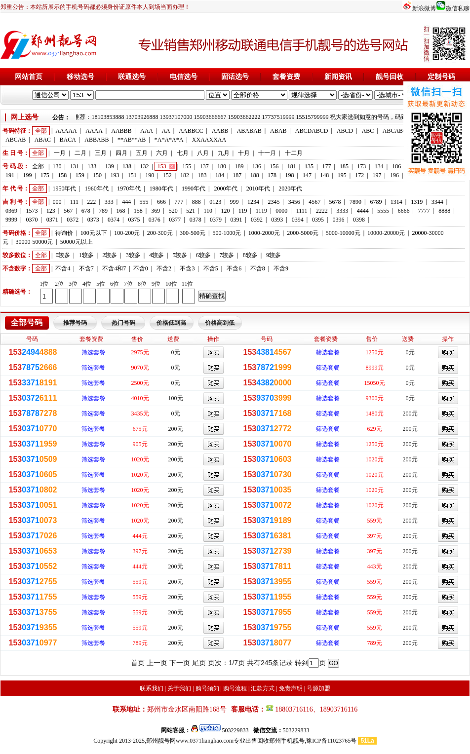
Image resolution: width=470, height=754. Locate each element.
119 (242, 210)
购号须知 (207, 688)
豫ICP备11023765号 (331, 740)
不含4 (62, 268)
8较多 (250, 255)
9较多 (273, 255)
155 (186, 166)
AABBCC (191, 130)
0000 (281, 210)
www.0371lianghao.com (205, 740)
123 (50, 210)
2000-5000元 (302, 232)
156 (274, 166)
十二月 (294, 153)
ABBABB (96, 139)
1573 (32, 210)
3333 (342, 210)
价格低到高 (171, 322)
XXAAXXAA (209, 139)
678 (85, 210)
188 (254, 175)
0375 (134, 219)
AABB (220, 130)
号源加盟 (318, 688)
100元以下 (93, 232)
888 (196, 201)
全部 (41, 130)
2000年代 (225, 188)
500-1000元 (226, 232)
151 (132, 175)
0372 (72, 219)
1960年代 (97, 188)
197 (377, 175)
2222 (322, 210)
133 (91, 166)
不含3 (187, 268)
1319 (417, 201)
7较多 (226, 255)
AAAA (94, 130)
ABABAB (249, 130)
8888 (444, 210)
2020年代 (290, 188)
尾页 (199, 663)
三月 (101, 153)
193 (114, 175)
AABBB (121, 130)
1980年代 (161, 188)
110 (207, 210)
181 (291, 166)
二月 (80, 153)
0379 (216, 219)
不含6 (234, 268)
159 (80, 175)
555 (144, 201)
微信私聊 (458, 8)
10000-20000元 (386, 232)
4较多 (156, 255)
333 (109, 201)
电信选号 (183, 76)
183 (201, 175)
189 (239, 166)
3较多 (133, 255)
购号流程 (235, 688)
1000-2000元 (264, 232)
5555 (383, 210)
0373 (93, 219)
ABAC (43, 139)
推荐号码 (75, 322)
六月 (162, 153)
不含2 (164, 268)
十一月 (267, 153)
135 (309, 166)
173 (361, 166)
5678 (335, 201)
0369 (11, 210)
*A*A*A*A (169, 139)
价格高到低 (220, 322)
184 (219, 175)
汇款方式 (262, 688)
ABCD (345, 130)
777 (178, 201)
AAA (146, 130)
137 (204, 166)
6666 (403, 210)
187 (237, 175)
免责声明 (291, 688)
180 (221, 166)
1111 (302, 210)
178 (272, 175)
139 (109, 166)
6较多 (203, 255)
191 (9, 175)
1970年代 (129, 188)
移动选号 (80, 76)
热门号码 (123, 322)
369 (155, 210)
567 (68, 210)
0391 (236, 219)
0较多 (62, 255)
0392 (257, 219)
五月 (142, 153)
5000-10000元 (343, 232)
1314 (396, 201)
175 (44, 175)
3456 (294, 201)
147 (307, 175)
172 (359, 175)
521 (190, 210)
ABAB (278, 130)
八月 (203, 153)
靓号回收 (389, 76)
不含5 (210, 268)
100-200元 (127, 232)
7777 (424, 210)
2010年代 (258, 188)
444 (126, 201)
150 (97, 175)
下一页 (179, 663)
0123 (215, 201)
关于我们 (179, 688)
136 (256, 166)
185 (344, 166)
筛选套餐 (93, 352)
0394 (298, 219)
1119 (261, 210)
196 (394, 175)
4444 (363, 210)
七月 (183, 153)
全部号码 (26, 322)
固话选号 (235, 76)
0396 (339, 219)
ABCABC (395, 130)
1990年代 (193, 188)
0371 (52, 219)
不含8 (257, 268)
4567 (314, 201)
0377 (175, 219)
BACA (68, 139)
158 (62, 175)
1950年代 (64, 188)
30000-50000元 (34, 241)
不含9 (281, 268)
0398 (359, 219)
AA (165, 130)
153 (161, 166)
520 (173, 210)
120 (225, 210)
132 (144, 166)
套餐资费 (286, 76)
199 (27, 175)
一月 (60, 153)
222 (91, 201)
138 (126, 166)
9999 (11, 219)
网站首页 (28, 76)
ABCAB (15, 139)
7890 (355, 201)
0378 (195, 219)
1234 (253, 201)
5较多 (179, 255)
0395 (318, 219)
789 (103, 210)
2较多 (109, 255)
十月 (244, 153)
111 (74, 201)
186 (396, 166)
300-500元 (192, 232)
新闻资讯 (338, 76)
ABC (368, 130)
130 (56, 166)
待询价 (64, 232)
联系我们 (151, 688)
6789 (376, 201)
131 (74, 166)
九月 (224, 153)
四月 (121, 153)
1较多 (86, 255)
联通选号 (132, 76)
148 (324, 175)
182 (184, 175)
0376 (154, 219)
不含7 (86, 268)
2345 (273, 201)
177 (326, 166)
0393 (277, 219)
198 (289, 175)
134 (379, 166)
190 (149, 175)
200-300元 (160, 232)
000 (56, 201)
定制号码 (441, 76)
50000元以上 (76, 241)
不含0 (140, 268)
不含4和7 (114, 268)
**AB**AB (132, 139)
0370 (32, 219)
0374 (113, 219)
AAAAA (66, 130)
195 (342, 175)
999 (234, 201)
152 (167, 175)
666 (161, 201)
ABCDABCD (311, 130)
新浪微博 (424, 8)
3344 (437, 201)
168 (120, 210)
